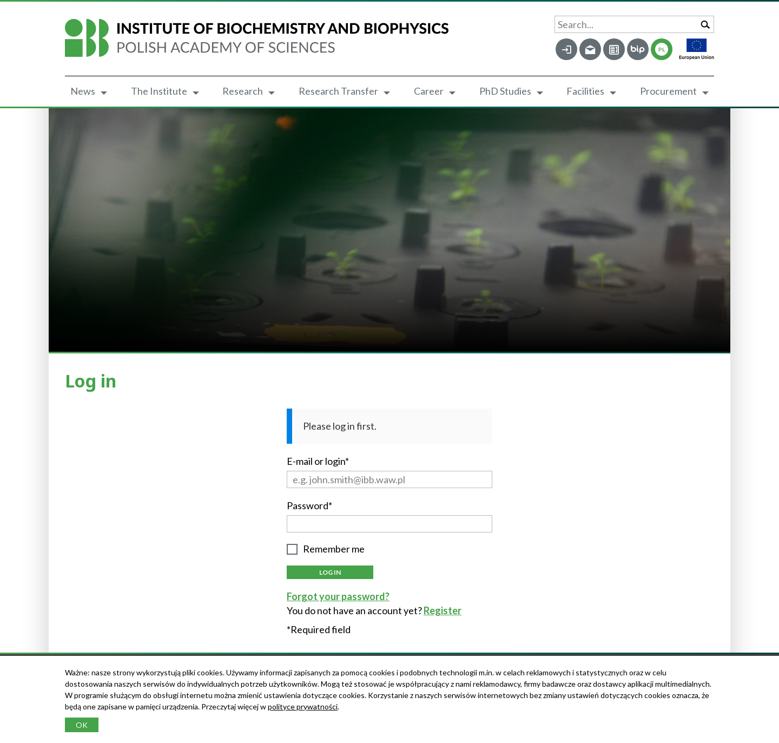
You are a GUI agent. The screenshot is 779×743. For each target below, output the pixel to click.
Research (242, 91)
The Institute (159, 91)
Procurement (668, 91)
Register (442, 610)
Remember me (334, 549)
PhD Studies (505, 91)
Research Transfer (338, 91)
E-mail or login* (318, 461)
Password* (309, 505)
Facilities (585, 91)
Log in (330, 572)
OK (82, 724)
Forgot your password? (338, 596)
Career (429, 91)
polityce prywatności (303, 706)
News (82, 91)
